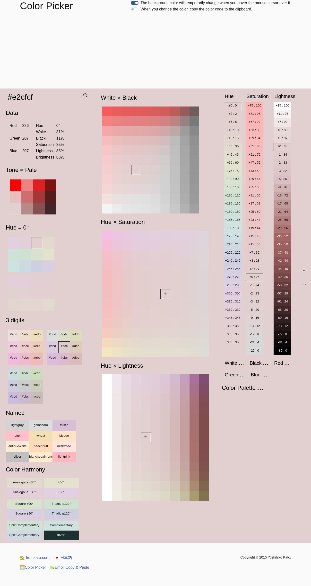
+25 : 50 (254, 211)
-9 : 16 (254, 318)
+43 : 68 (254, 171)
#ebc (25, 357)
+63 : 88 (254, 130)
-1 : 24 (254, 285)
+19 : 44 (254, 228)
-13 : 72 (282, 195)
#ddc (64, 334)
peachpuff (41, 446)
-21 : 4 (254, 342)
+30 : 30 (233, 146)
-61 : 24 (282, 301)
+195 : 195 (232, 236)
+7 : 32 (254, 252)
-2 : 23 (254, 293)
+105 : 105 (232, 187)
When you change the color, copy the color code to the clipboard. (196, 9)
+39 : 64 (254, 179)
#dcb (75, 346)
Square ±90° (24, 504)
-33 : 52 (282, 236)
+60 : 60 (233, 162)
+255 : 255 (232, 269)
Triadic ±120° (61, 504)
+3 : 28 (254, 260)
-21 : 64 (282, 211)
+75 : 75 (233, 171)
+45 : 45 (233, 154)
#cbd (13, 396)
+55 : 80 (254, 146)
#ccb (37, 385)
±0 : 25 (254, 277)
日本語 (63, 558)
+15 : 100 (282, 105)
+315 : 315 (232, 301)
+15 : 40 (254, 236)
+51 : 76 (254, 154)
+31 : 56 (254, 195)
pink (17, 435)
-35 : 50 (282, 244)
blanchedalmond (40, 456)
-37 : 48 (282, 252)
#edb (37, 334)
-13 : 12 (254, 326)
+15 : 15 (233, 138)
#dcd (52, 346)
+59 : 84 (254, 138)
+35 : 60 (254, 187)
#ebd (13, 357)
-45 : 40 (282, 269)
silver (17, 456)
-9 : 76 (282, 187)
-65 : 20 (282, 309)
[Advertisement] (155, 52)
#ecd (13, 346)
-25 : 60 (282, 220)
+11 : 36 (254, 244)
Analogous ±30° (24, 482)
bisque (64, 435)
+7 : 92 (282, 122)
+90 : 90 (233, 179)
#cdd (13, 373)
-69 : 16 (282, 318)
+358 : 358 (232, 342)
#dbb (75, 357)
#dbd (52, 357)
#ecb (37, 346)
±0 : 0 (233, 105)
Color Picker (33, 567)
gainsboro (41, 425)
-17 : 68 (282, 203)
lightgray (17, 425)
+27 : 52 (254, 203)
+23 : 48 (254, 220)
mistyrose (64, 446)
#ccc (25, 385)
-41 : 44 (282, 260)
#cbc (25, 396)
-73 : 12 (282, 326)
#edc (25, 334)
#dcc (64, 346)
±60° (61, 482)
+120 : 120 (232, 195)
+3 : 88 (282, 130)
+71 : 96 (254, 113)
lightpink (64, 456)
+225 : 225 (232, 252)
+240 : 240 (232, 260)
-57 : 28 (282, 293)
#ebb (37, 357)
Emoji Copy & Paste (69, 567)
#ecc (25, 346)
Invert (61, 535)
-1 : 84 (282, 154)
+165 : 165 (232, 220)
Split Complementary (24, 525)
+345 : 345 (232, 318)
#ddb (75, 334)
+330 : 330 (232, 309)
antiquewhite (18, 446)
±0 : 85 (282, 146)
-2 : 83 (282, 162)
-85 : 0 (282, 350)
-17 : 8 (254, 334)
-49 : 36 (282, 277)
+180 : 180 (232, 228)
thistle (64, 425)
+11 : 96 (282, 113)
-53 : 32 (282, 285)
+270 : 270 (232, 277)
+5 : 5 (233, 122)
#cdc (25, 373)
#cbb (37, 396)
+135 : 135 (232, 203)
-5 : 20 (254, 309)
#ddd (52, 334)
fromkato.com (34, 558)
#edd (13, 334)
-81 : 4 (282, 342)
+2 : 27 (254, 269)
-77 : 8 (282, 334)
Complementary (61, 525)
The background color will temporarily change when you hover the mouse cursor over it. (215, 3)
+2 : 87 (282, 138)
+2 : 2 (233, 113)
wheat (40, 435)
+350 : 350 (232, 326)
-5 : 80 (282, 179)
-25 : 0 (254, 350)
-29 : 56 (282, 228)
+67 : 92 (254, 122)
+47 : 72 (254, 162)
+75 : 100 (254, 105)
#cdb (37, 373)
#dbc (64, 357)
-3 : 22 (254, 301)
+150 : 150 (232, 211)
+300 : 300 (232, 293)
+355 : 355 (232, 334)
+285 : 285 (232, 285)
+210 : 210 (232, 244)
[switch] (134, 3)
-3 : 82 (282, 171)
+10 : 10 (233, 130)
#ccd (13, 385)
